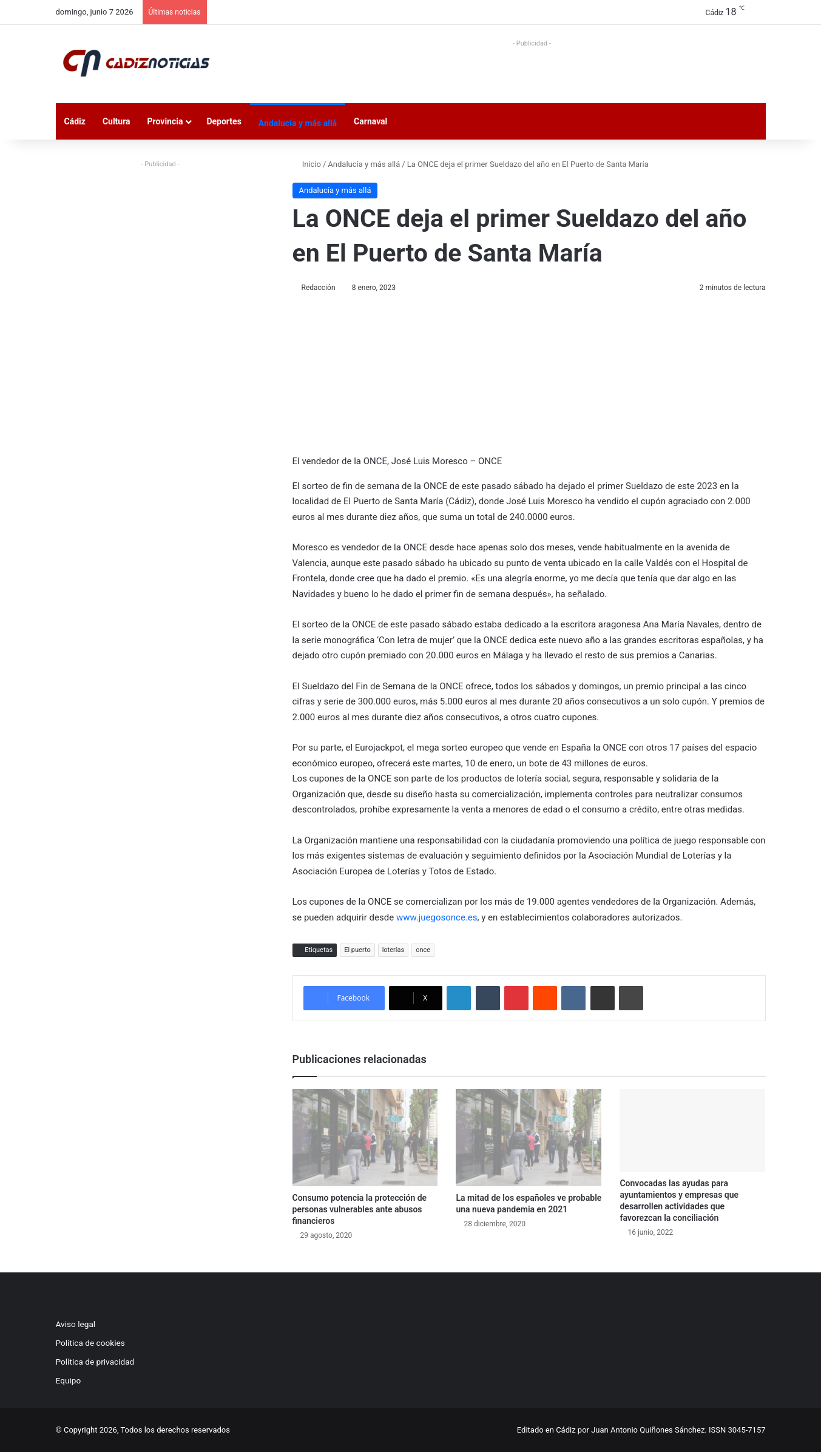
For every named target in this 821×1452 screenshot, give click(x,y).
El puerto (357, 950)
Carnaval (370, 121)
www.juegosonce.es (437, 917)
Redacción (319, 287)
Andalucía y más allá (297, 123)
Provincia (165, 121)
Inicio (306, 164)
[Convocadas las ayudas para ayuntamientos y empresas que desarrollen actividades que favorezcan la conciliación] (692, 1130)
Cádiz (75, 121)
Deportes (223, 121)
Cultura (116, 121)
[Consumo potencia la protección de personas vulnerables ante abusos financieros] (365, 1137)
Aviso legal (76, 1324)
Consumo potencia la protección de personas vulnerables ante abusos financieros (359, 1209)
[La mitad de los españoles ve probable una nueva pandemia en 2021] (528, 1137)
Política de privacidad (95, 1361)
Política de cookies (90, 1343)
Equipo (68, 1380)
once (423, 950)
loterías (393, 950)
